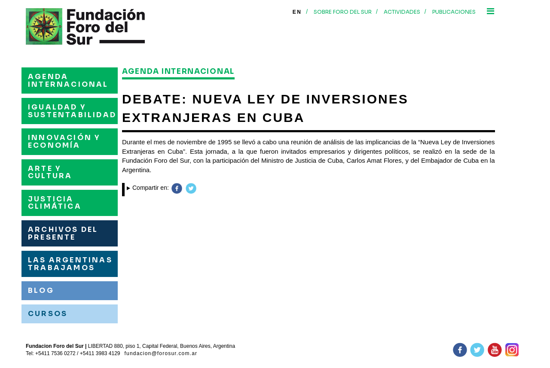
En (297, 12)
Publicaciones (454, 12)
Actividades (402, 12)
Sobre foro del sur (343, 12)
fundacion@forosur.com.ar (161, 353)
